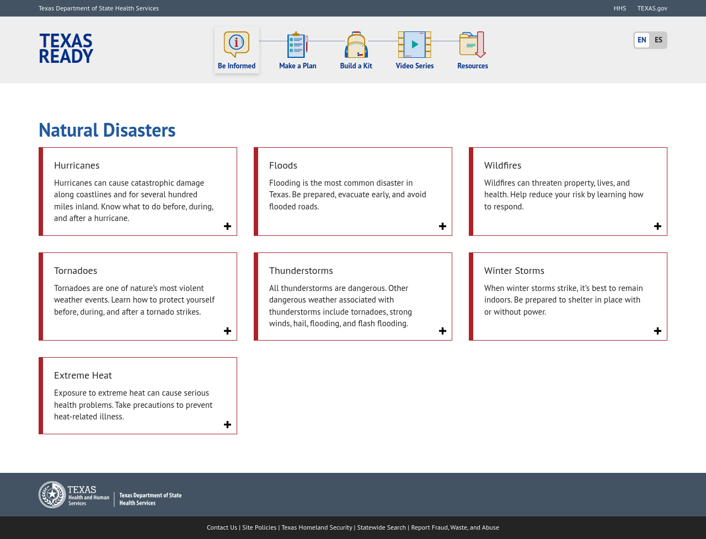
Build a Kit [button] (356, 50)
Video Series (415, 50)
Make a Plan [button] (298, 50)
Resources (473, 50)
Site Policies (259, 527)
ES (658, 40)
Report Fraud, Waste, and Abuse (455, 527)
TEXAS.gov (652, 8)
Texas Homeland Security (316, 527)
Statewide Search (382, 527)
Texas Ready (66, 48)
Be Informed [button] (236, 50)
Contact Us (222, 527)
